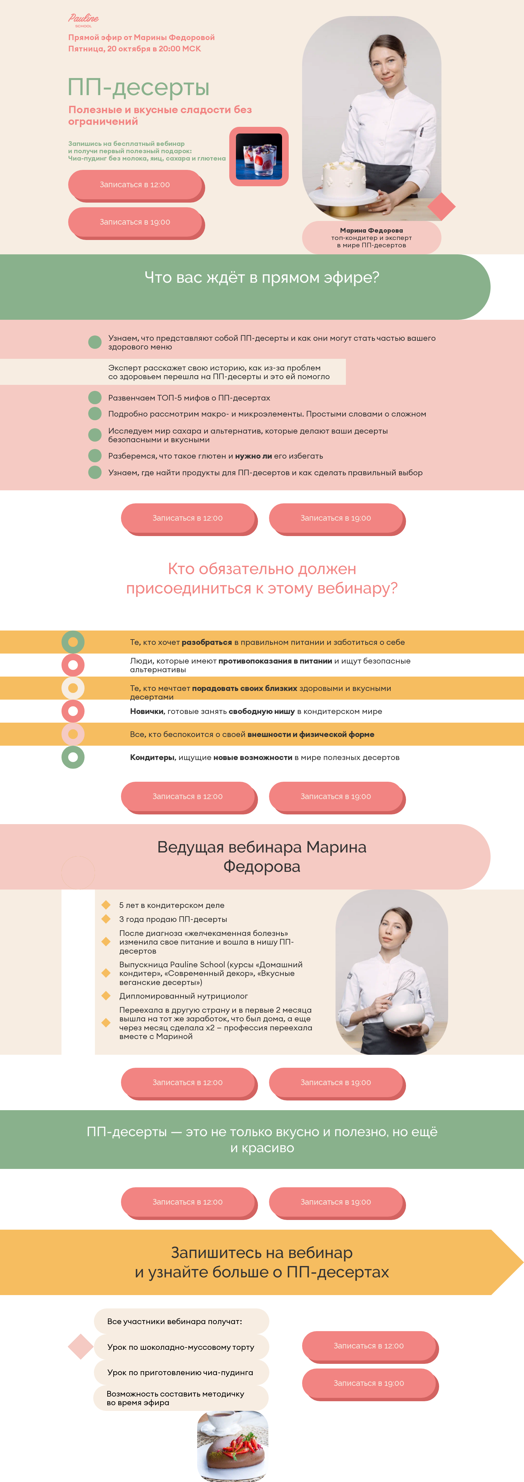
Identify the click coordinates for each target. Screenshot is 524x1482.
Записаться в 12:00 (135, 184)
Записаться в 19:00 (135, 222)
